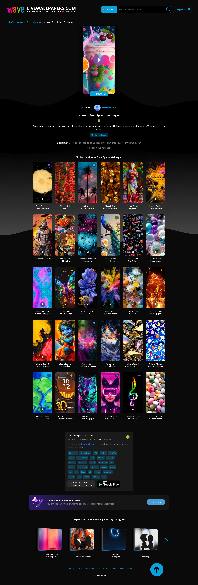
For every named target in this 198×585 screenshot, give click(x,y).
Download (99, 94)
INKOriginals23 (106, 107)
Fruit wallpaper (34, 22)
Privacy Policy (112, 568)
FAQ (122, 568)
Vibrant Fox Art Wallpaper (110, 365)
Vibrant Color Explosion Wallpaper (88, 365)
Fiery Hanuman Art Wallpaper (155, 312)
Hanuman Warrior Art (42, 258)
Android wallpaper (86, 444)
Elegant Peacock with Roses (110, 259)
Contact (69, 568)
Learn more (156, 502)
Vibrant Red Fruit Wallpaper (65, 207)
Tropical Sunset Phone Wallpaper (88, 207)
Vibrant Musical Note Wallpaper (133, 417)
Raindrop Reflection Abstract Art (88, 259)
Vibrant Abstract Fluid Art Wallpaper (42, 312)
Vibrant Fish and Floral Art (65, 259)
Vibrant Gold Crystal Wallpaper (110, 207)
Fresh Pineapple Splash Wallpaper (42, 207)
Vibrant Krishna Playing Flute (65, 365)
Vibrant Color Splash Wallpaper (110, 312)
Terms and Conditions (94, 568)
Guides (129, 568)
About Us (79, 568)
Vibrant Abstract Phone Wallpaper (88, 312)
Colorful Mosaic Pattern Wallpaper (155, 365)
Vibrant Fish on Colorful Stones (155, 417)
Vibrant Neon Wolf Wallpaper (88, 417)
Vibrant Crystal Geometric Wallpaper (133, 365)
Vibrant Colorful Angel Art (133, 207)
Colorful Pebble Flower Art (133, 312)
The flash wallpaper (99, 135)
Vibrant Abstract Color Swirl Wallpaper (42, 365)
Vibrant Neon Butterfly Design (65, 312)
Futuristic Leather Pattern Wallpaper (65, 417)
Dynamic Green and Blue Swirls (42, 417)
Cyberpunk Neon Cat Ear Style (110, 417)
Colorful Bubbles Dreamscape (155, 259)
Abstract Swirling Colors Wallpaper (156, 207)
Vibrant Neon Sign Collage (133, 259)
